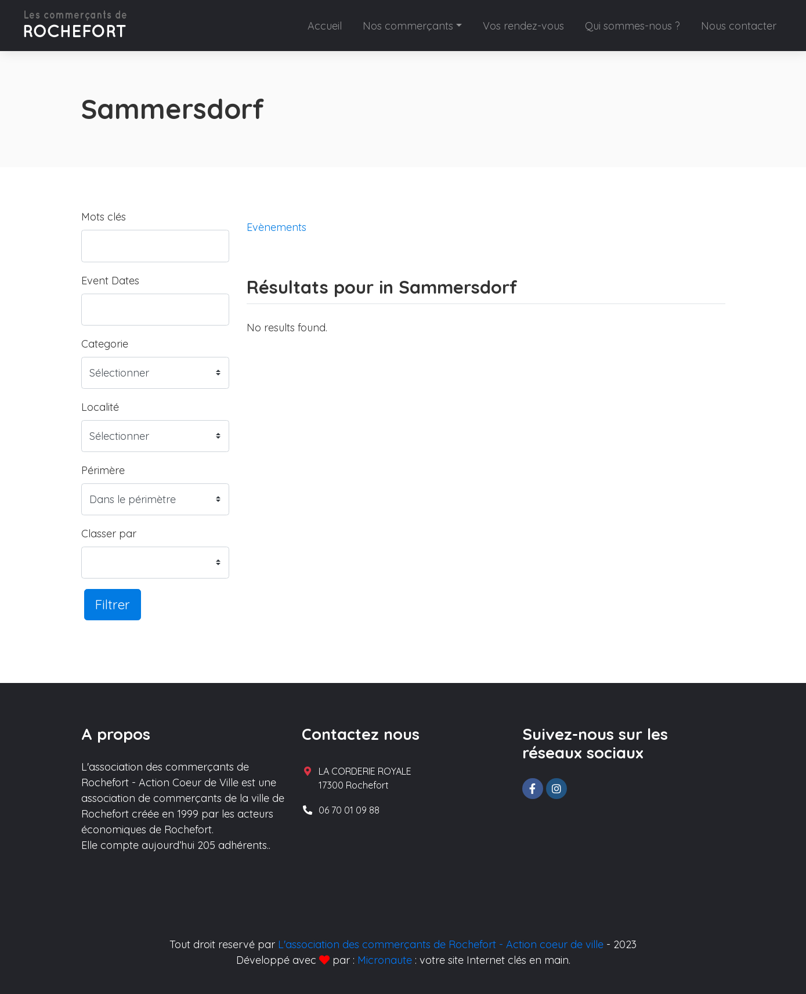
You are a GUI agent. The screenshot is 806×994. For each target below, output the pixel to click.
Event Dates (110, 280)
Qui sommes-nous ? (632, 25)
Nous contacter (738, 25)
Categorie (104, 343)
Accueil (325, 25)
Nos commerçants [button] (408, 25)
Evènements (276, 227)
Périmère (103, 470)
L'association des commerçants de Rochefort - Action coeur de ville (440, 944)
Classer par (108, 533)
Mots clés (103, 216)
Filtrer (112, 604)
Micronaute (384, 960)
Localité (100, 407)
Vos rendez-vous (523, 25)
